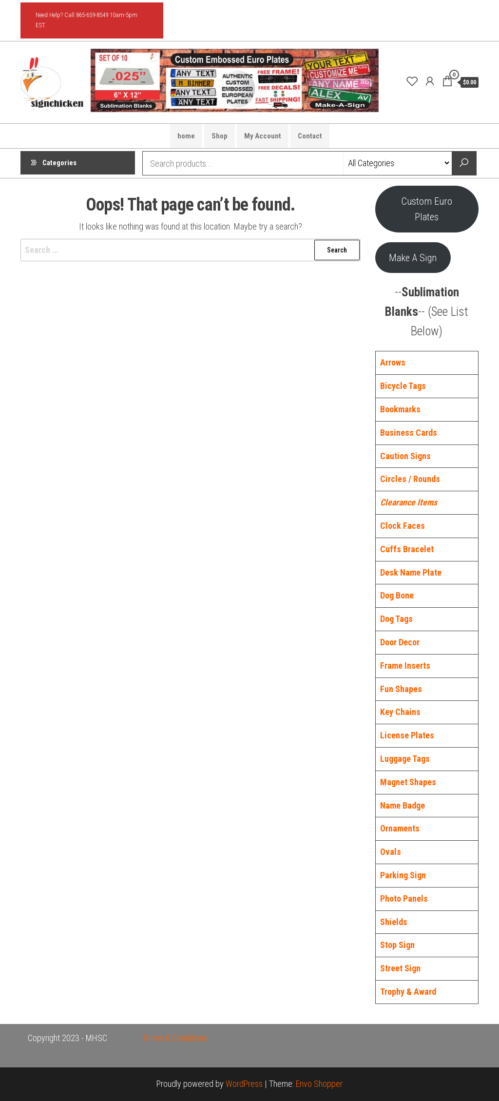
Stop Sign (397, 945)
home (186, 136)
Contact (310, 136)
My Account (262, 136)
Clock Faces (402, 526)
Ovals (390, 852)
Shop (219, 136)
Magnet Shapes (408, 782)
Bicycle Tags (403, 386)
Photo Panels (404, 898)
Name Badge (402, 805)
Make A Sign (413, 258)
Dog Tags (396, 619)
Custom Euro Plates (427, 209)
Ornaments (400, 828)
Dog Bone (397, 595)
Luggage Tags (405, 758)
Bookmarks (400, 409)
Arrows (392, 362)
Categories (59, 163)
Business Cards (408, 432)
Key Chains (400, 712)
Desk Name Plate (410, 572)
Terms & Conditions (174, 1038)
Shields (393, 922)
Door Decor (400, 642)
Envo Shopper (319, 1084)
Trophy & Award (408, 991)
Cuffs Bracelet (407, 549)
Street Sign (400, 968)
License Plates (407, 735)
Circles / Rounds (410, 479)
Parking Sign (403, 875)
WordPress (244, 1084)
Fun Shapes (401, 689)
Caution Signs (405, 456)
